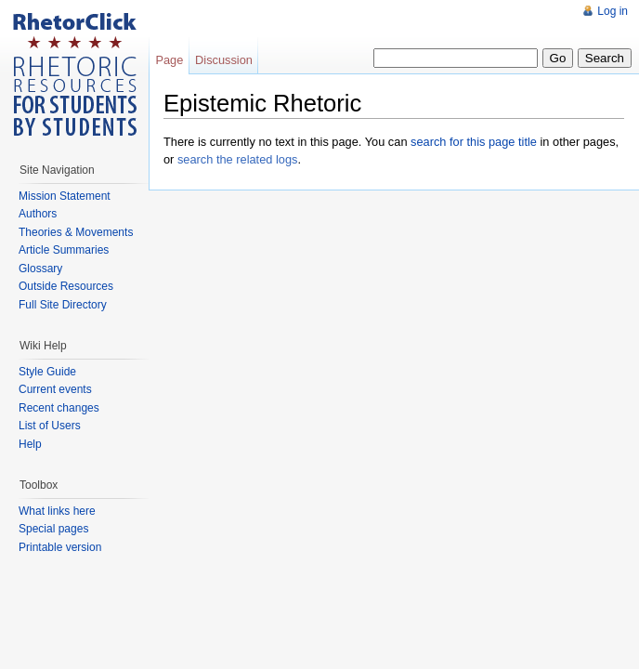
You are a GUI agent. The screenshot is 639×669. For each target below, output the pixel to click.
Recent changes (59, 407)
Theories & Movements (76, 232)
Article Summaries (64, 249)
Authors (38, 213)
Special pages (53, 528)
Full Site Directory (63, 304)
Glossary (40, 268)
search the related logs (237, 159)
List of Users (50, 425)
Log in (612, 11)
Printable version (60, 547)
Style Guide (47, 371)
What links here (57, 511)
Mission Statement (65, 196)
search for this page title (474, 142)
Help (30, 444)
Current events (55, 389)
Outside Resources (66, 286)
